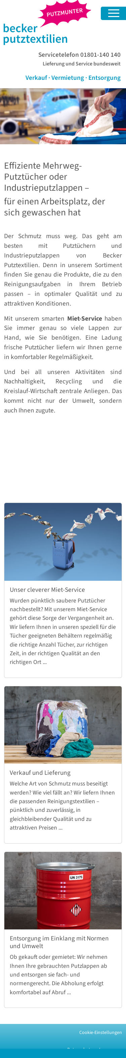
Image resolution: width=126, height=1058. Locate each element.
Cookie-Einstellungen (100, 1032)
